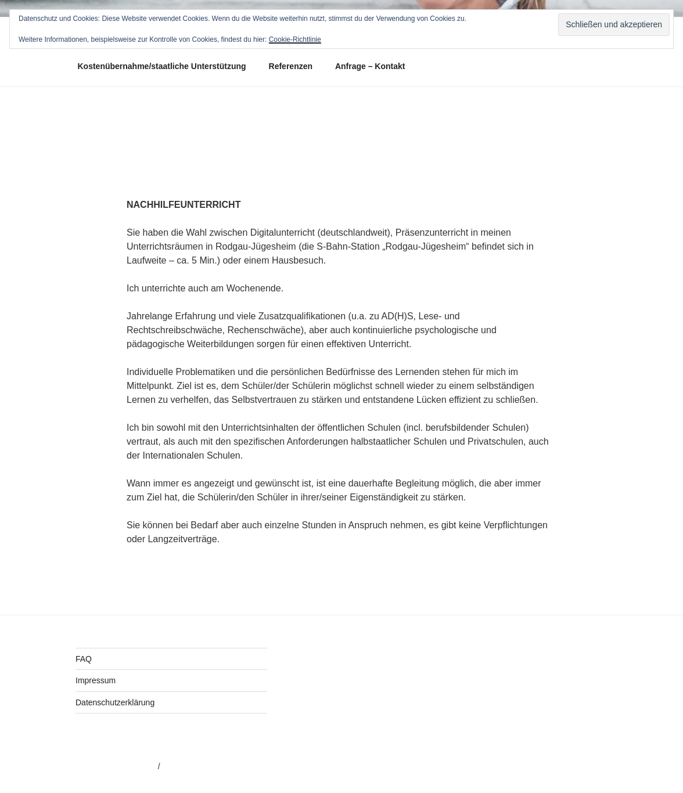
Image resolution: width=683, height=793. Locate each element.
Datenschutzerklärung (115, 702)
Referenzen (290, 66)
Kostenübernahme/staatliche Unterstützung (162, 66)
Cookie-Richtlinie (295, 39)
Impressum (96, 680)
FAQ (84, 659)
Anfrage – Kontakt (370, 66)
